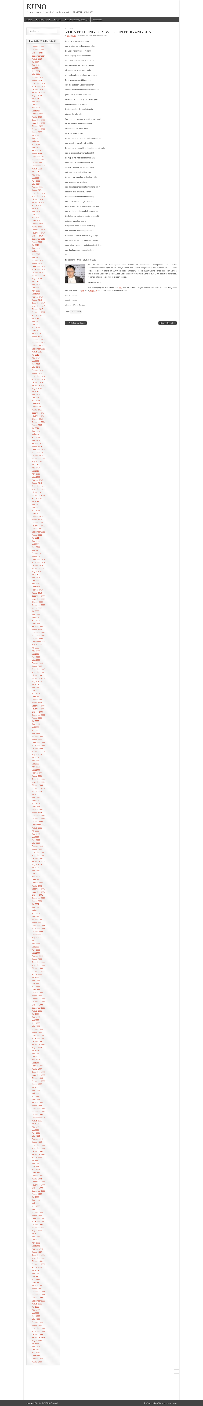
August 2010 (37, 571)
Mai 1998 (35, 1020)
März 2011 (36, 550)
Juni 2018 (36, 285)
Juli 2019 (35, 245)
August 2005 (37, 755)
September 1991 (38, 1264)
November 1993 (38, 1185)
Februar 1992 (37, 1249)
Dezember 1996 (38, 1072)
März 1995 (36, 1136)
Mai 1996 (35, 1093)
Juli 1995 (35, 1124)
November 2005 (38, 745)
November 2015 (38, 379)
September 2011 (38, 532)
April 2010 (36, 584)
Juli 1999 (35, 977)
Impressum (97, 20)
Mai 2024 (35, 68)
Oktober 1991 (37, 1261)
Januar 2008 (37, 666)
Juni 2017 (36, 321)
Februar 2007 (37, 700)
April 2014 (36, 437)
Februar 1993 (37, 1212)
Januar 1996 (37, 1106)
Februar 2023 (37, 114)
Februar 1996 (37, 1102)
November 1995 (38, 1112)
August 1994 (37, 1157)
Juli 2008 (35, 648)
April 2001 (36, 913)
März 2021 (36, 184)
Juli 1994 (35, 1160)
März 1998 (36, 1026)
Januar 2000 (37, 959)
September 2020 (38, 202)
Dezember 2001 (38, 889)
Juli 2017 (35, 318)
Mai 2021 (35, 178)
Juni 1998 (36, 1017)
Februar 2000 (37, 956)
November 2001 (38, 892)
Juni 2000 (36, 944)
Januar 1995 (37, 1142)
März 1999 (36, 990)
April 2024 (36, 71)
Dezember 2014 (38, 413)
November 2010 (38, 562)
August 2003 (37, 828)
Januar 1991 (37, 1289)
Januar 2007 (37, 703)
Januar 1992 (37, 1252)
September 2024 (38, 56)
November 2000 (38, 928)
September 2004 (38, 788)
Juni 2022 (36, 138)
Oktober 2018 (37, 272)
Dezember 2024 (38, 47)
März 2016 (36, 367)
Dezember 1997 (38, 1035)
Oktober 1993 (37, 1188)
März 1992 (36, 1246)
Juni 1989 (36, 1347)
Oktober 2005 (37, 748)
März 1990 (36, 1319)
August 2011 (37, 535)
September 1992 (38, 1228)
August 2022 (37, 132)
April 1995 (36, 1133)
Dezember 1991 (38, 1255)
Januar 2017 (37, 337)
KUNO (36, 7)
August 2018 (37, 279)
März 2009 (36, 623)
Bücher (29, 20)
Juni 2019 (36, 248)
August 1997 (37, 1048)
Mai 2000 (35, 947)
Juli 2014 (35, 428)
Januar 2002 (37, 886)
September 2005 (38, 752)
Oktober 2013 (37, 456)
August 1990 (37, 1304)
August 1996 (37, 1084)
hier (120, 287)
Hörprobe (93, 290)
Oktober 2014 (37, 419)
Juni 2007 (36, 687)
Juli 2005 (35, 758)
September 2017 (38, 312)
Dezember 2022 (38, 120)
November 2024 (38, 50)
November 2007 (38, 672)
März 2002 (36, 880)
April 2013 (36, 474)
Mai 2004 (35, 800)
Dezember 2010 (38, 559)
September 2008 (38, 642)
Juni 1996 (36, 1090)
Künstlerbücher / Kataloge (77, 20)
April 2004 (36, 803)
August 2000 (37, 938)
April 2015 (36, 401)
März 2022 (36, 147)
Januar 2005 (37, 776)
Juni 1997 (36, 1054)
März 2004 (36, 806)
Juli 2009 (35, 611)
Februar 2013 (37, 480)
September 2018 (38, 276)
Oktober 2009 (37, 602)
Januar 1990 (37, 1325)
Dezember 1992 (38, 1218)
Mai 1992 (35, 1240)
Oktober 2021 (37, 163)
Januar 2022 (37, 154)
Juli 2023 (35, 99)
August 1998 (37, 1011)
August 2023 (37, 96)
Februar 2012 (37, 517)
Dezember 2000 (38, 926)
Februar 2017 (37, 333)
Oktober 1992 (37, 1225)
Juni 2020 (36, 211)
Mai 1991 (35, 1276)
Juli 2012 (35, 501)
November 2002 (38, 855)
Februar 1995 (37, 1139)
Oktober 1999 (37, 968)
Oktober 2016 (37, 346)
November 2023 (38, 86)
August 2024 (37, 59)
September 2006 (38, 715)
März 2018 (36, 294)
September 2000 (38, 935)
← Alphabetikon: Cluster (76, 323)
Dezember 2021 (38, 157)
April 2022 (36, 144)
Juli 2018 (35, 282)
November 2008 (38, 636)
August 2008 (37, 645)
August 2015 (37, 388)
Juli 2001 (35, 904)
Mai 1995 (35, 1130)
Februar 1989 (37, 1359)
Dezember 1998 (38, 999)
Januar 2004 (37, 813)
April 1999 (36, 986)
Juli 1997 (35, 1051)
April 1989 (36, 1353)
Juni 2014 (36, 431)
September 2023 (38, 92)
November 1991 (38, 1258)
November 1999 (38, 965)
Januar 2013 (37, 483)
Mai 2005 (35, 764)
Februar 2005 (37, 773)
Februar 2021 (37, 187)
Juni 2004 (36, 797)
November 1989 (38, 1331)
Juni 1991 (36, 1273)
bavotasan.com (171, 1403)
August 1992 (37, 1231)
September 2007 (38, 678)
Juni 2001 (36, 907)
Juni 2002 (36, 870)
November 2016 (38, 343)
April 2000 (36, 950)
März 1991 (36, 1282)
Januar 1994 (37, 1179)
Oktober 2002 (37, 858)
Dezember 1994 (38, 1145)
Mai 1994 (35, 1167)
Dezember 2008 (38, 633)
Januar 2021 (37, 190)
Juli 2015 (35, 391)
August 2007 (37, 681)
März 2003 (36, 843)
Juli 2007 (35, 684)
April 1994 (36, 1170)
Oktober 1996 (37, 1078)
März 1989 (36, 1356)
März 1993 (36, 1209)
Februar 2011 (37, 553)
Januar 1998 (37, 1032)
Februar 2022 (37, 150)
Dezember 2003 (38, 816)
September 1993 (38, 1191)
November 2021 (38, 160)
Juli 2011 (35, 538)
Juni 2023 (36, 102)
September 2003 (38, 825)
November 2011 (38, 526)
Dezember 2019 (38, 230)
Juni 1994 (36, 1163)
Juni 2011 (36, 541)
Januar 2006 (37, 739)
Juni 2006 (36, 724)
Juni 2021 (36, 175)
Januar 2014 (37, 446)
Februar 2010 (37, 590)
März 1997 (36, 1063)
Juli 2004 (35, 794)
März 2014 (36, 440)
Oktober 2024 (37, 53)
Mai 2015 (35, 398)
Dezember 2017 (38, 303)
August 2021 (37, 169)
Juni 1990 (36, 1310)
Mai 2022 (35, 141)
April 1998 (36, 1023)
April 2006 (36, 730)
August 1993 (37, 1194)
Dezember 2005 (38, 742)
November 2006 (38, 709)
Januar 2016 (37, 373)
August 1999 (37, 974)
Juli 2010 (35, 575)
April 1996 (36, 1096)
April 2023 (36, 108)
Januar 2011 (37, 556)
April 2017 (36, 327)
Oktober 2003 (37, 822)
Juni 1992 (36, 1237)
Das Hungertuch (43, 20)
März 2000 (36, 953)
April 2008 (36, 657)
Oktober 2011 (37, 529)
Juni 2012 (36, 504)
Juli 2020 (35, 208)
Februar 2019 (37, 260)
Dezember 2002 (38, 852)
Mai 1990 (35, 1313)
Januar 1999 (37, 996)
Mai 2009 (35, 617)
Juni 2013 (36, 468)
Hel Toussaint (71, 35)
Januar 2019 (37, 263)
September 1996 (38, 1081)
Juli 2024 (35, 62)
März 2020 (36, 221)
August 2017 (37, 315)
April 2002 (36, 877)
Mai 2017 (35, 324)
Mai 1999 (35, 983)
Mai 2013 (35, 471)
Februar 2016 (37, 370)
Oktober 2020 (37, 199)
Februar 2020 (37, 224)
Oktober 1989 (37, 1334)
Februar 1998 (37, 1029)
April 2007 (36, 694)
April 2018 (36, 291)
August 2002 (37, 864)
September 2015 (38, 385)
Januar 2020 (37, 227)
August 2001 (37, 901)
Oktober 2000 (37, 932)
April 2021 (36, 181)
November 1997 (38, 1038)
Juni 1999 (36, 980)
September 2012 (38, 495)
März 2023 (36, 111)
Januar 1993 (37, 1215)
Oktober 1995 (37, 1115)
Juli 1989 (35, 1343)
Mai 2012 (35, 507)
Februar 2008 (37, 663)
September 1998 (38, 1008)
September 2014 (38, 422)
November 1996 (38, 1075)
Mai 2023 (35, 105)
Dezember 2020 (38, 193)
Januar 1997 (37, 1069)
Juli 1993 (35, 1197)
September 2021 (38, 166)
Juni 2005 (36, 761)
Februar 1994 (37, 1176)
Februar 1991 (37, 1285)
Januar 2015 (37, 410)
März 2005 (36, 770)
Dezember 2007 (38, 669)
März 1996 (36, 1099)
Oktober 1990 (37, 1298)
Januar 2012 (37, 520)
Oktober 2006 (37, 712)
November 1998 (38, 1002)
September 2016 (38, 349)
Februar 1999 (37, 993)
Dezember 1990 (38, 1292)
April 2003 (36, 840)
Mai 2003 (35, 837)
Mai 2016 (35, 361)
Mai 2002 (35, 874)
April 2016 (36, 364)
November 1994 (38, 1148)
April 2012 (36, 511)
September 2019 (38, 239)
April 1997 (36, 1060)
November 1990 (38, 1295)
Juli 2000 (35, 941)
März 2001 (36, 916)
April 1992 (36, 1243)
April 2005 (36, 767)
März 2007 (36, 697)
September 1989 (38, 1337)
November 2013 (38, 453)
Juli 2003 (35, 831)
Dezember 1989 (38, 1328)
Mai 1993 (35, 1203)
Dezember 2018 (38, 266)
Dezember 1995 (38, 1109)
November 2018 (38, 269)
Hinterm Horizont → (167, 323)
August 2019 (37, 242)
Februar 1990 (37, 1322)
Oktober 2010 (37, 565)
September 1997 (38, 1044)
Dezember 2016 (38, 340)
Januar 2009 (37, 629)
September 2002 (38, 861)
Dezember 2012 (38, 486)
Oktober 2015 (37, 382)
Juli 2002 (35, 868)
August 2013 (37, 462)
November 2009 (38, 599)
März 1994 (36, 1173)
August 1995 (37, 1121)
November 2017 (38, 306)
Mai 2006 (35, 727)
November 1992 (38, 1221)
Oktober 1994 (37, 1151)
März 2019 (36, 257)
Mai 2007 (35, 691)
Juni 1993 (36, 1200)
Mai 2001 (35, 910)
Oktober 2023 (37, 89)
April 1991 (36, 1279)
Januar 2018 (37, 300)
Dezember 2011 (38, 523)
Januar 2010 (37, 593)
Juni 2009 (36, 614)
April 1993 (36, 1206)
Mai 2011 (35, 544)
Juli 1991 (35, 1270)
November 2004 (38, 782)
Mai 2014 (35, 434)
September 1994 (38, 1154)
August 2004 (37, 791)
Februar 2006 (37, 736)
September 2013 (38, 459)
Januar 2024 (37, 80)
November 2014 (38, 416)
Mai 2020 (35, 214)
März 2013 (36, 477)
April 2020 (36, 218)
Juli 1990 (35, 1307)
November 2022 (38, 123)
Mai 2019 (35, 251)
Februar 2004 (37, 810)
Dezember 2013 (38, 449)
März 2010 (36, 587)
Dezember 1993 (38, 1182)
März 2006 (36, 733)
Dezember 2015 (38, 376)
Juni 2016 (36, 358)
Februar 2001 (37, 919)
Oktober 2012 (37, 492)
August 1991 (37, 1267)
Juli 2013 (35, 465)
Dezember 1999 (38, 962)
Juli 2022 (35, 135)
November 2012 (38, 489)
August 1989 (37, 1340)
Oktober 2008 (37, 639)
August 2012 (37, 498)
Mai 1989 (35, 1350)
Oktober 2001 (37, 895)
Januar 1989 (37, 1362)
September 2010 (38, 569)
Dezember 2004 (38, 779)
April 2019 (36, 254)
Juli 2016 (35, 355)
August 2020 (37, 205)
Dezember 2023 (38, 83)
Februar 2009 (37, 626)
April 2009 (36, 620)
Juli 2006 (35, 721)
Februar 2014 (37, 443)
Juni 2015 (36, 395)
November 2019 (38, 233)
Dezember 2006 (38, 706)
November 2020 (38, 196)
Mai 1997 (35, 1057)
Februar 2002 (37, 883)
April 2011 (36, 547)
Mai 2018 (35, 288)
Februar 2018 (37, 297)
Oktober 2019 (37, 236)
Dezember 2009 (38, 596)
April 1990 (36, 1316)
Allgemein (69, 28)
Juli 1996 (35, 1087)
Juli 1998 (35, 1014)
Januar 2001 (37, 922)
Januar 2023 (37, 117)
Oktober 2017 (37, 309)
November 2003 (38, 819)
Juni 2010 (36, 578)
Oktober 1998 (37, 1005)
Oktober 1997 (37, 1041)
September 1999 (38, 971)
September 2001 (38, 898)
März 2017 (36, 330)
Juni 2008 (36, 651)
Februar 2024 (37, 77)
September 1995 (38, 1118)
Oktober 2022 (37, 126)
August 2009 (37, 608)
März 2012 (36, 513)
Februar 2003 (37, 846)
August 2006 (37, 718)
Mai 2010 (35, 581)
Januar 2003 (37, 849)
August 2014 (37, 425)
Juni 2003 (36, 834)
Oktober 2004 (37, 785)
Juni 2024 (36, 65)
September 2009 (38, 605)
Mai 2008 (35, 654)
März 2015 (36, 404)
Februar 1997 (37, 1066)
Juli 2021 (35, 172)
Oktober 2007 (37, 675)
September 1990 (38, 1301)
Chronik (57, 20)
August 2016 (37, 352)
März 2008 (36, 660)
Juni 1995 (36, 1127)
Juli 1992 (35, 1234)
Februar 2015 (37, 407)
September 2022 (38, 129)
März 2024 (36, 74)
